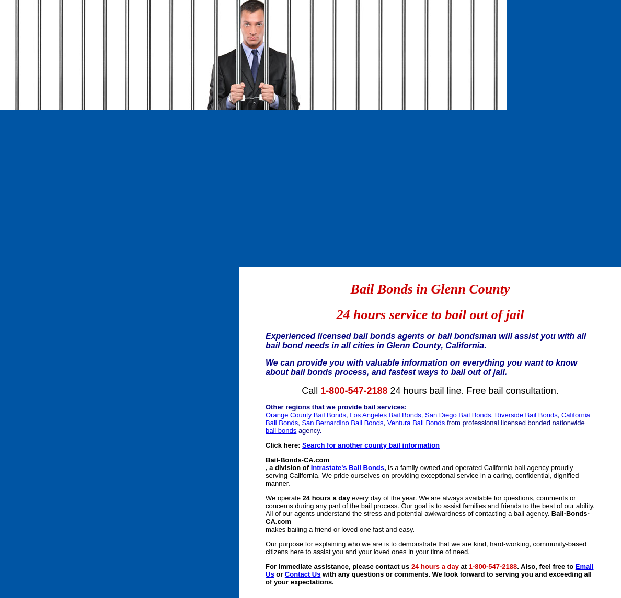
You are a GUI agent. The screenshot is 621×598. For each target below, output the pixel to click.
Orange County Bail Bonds (306, 415)
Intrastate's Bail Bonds (347, 468)
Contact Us (303, 574)
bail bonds (281, 431)
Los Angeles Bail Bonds (385, 415)
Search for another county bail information (371, 445)
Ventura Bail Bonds (416, 423)
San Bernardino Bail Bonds (342, 423)
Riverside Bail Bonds (526, 415)
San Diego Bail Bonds (458, 415)
